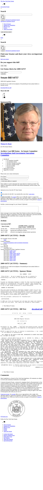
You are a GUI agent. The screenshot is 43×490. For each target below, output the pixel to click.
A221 (14, 260)
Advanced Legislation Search (13, 19)
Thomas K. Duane (6, 144)
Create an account (5, 413)
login (8, 6)
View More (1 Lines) (9, 390)
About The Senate (8, 29)
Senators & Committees (9, 25)
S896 (11, 253)
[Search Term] (16, 14)
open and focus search (6, 32)
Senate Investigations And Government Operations (16, 243)
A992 (5, 241)
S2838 (14, 256)
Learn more (31, 194)
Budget (5, 447)
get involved (4, 6)
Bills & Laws (7, 26)
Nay (5, 65)
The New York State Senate (7, 1)
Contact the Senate (8, 453)
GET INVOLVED (8, 459)
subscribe (3, 73)
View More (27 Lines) (9, 313)
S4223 (11, 261)
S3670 (14, 254)
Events (5, 28)
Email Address (4, 72)
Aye (2, 65)
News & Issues (7, 24)
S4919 (11, 257)
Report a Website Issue (9, 454)
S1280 (11, 252)
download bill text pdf (6, 87)
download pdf (37, 316)
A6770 (18, 254)
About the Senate (8, 450)
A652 (14, 258)
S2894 (11, 254)
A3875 (18, 256)
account (14, 197)
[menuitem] (23, 24)
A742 (14, 252)
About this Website (8, 458)
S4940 (11, 258)
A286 (14, 257)
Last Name (3, 178)
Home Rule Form (8, 455)
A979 (14, 253)
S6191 (11, 260)
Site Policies (7, 457)
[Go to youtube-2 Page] (4, 441)
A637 (14, 261)
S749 (11, 256)
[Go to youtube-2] (4, 4)
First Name (3, 176)
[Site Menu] (1, 8)
